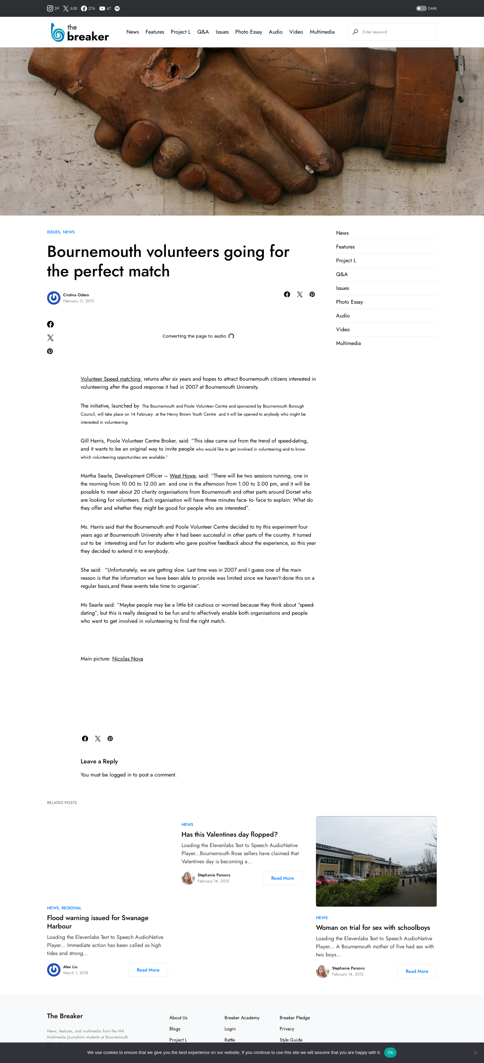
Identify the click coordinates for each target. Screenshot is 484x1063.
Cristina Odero (76, 295)
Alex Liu (70, 967)
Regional (71, 908)
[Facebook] (88, 8)
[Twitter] (70, 8)
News (69, 232)
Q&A (342, 274)
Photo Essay (349, 302)
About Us (178, 1017)
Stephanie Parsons (214, 875)
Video (343, 329)
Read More (148, 969)
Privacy (287, 1028)
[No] (475, 1052)
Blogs (174, 1028)
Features (345, 247)
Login (230, 1028)
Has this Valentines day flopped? (230, 834)
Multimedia (348, 343)
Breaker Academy (242, 1017)
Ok (390, 1052)
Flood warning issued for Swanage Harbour (98, 922)
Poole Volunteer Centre (206, 406)
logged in (120, 775)
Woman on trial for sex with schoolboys (373, 927)
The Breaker (65, 1016)
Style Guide (291, 1039)
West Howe (182, 476)
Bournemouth (162, 406)
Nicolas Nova (127, 658)
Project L (346, 260)
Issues (53, 232)
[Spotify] (117, 8)
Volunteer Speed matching (111, 379)
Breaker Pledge (295, 1017)
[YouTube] (105, 8)
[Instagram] (53, 8)
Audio (343, 315)
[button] (426, 8)
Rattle (230, 1039)
